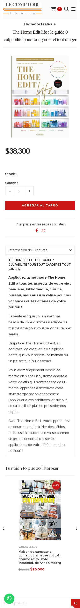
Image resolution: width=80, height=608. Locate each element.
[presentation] (3, 529)
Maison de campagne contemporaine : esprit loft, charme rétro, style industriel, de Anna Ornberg (40, 557)
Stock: (10, 173)
